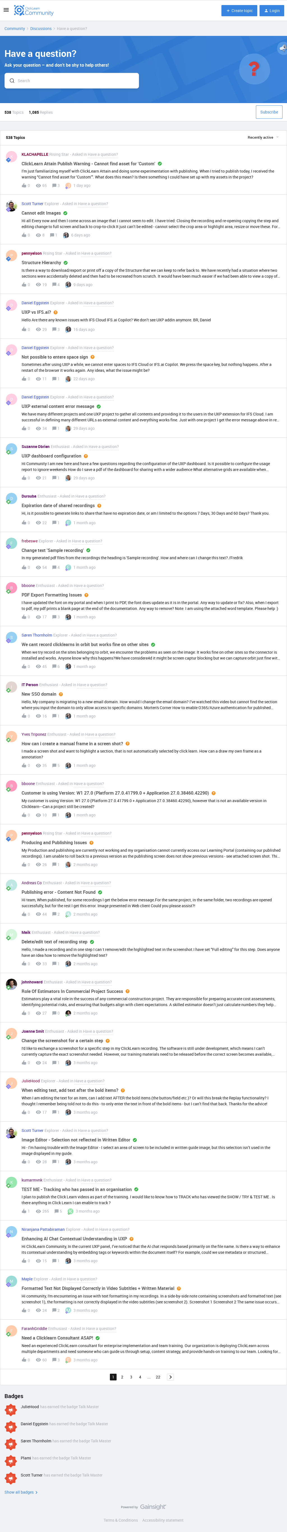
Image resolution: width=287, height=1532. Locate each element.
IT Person (30, 684)
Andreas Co (32, 882)
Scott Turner (32, 203)
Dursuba (29, 496)
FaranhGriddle (34, 1328)
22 (158, 1377)
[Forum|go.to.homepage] (34, 10)
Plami (26, 1458)
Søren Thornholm (37, 635)
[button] (6, 11)
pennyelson (32, 253)
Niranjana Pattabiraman (43, 1229)
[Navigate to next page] (170, 1377)
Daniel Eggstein (35, 302)
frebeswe (30, 541)
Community (14, 28)
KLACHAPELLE (35, 154)
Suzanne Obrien (36, 446)
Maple (27, 1279)
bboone (28, 585)
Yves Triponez (34, 734)
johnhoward (32, 982)
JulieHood (31, 1080)
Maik (26, 932)
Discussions (41, 28)
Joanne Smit (33, 1031)
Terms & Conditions (121, 1520)
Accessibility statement (163, 1520)
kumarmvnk (32, 1180)
